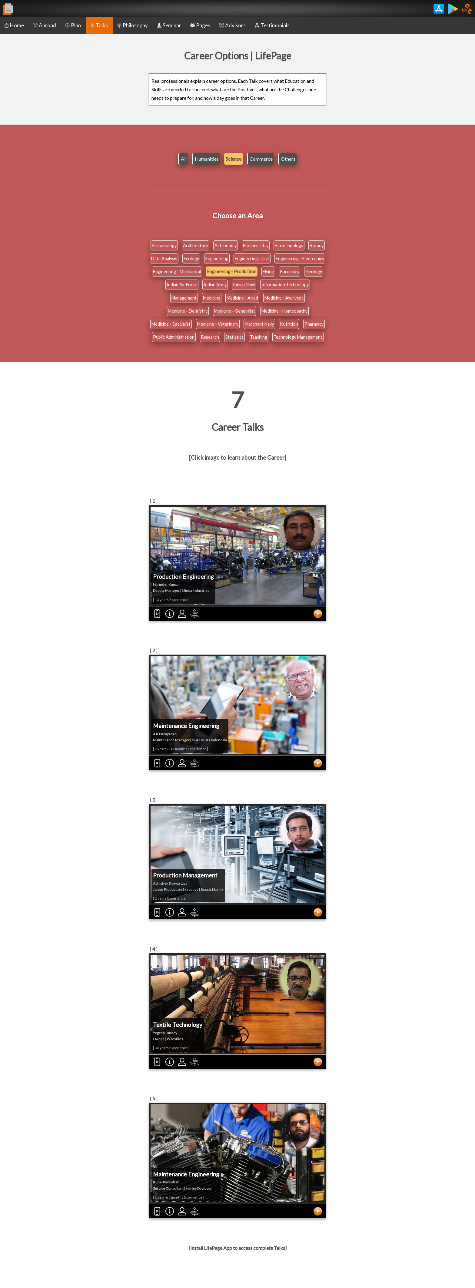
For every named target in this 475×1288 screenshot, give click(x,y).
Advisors (232, 25)
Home (14, 25)
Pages (200, 25)
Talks (99, 25)
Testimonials (272, 25)
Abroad (44, 25)
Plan (73, 25)
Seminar (169, 25)
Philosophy (132, 25)
